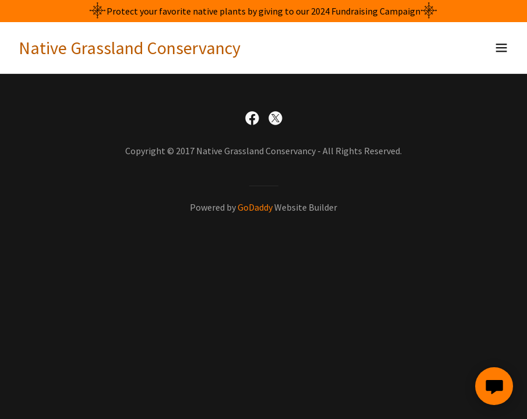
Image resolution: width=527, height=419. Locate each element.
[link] (129, 50)
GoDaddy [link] (255, 207)
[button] (501, 47)
